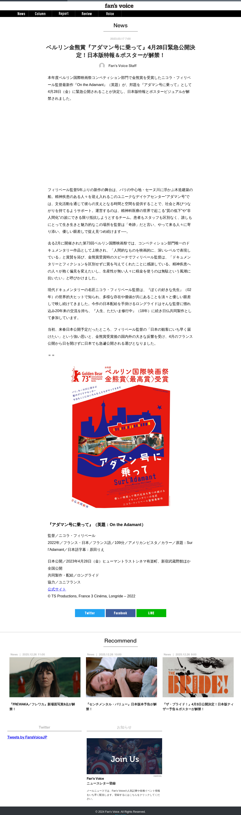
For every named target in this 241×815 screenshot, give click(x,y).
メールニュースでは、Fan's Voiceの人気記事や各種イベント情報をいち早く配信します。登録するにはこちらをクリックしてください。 (123, 794)
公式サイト (57, 589)
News (14, 654)
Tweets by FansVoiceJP (27, 738)
